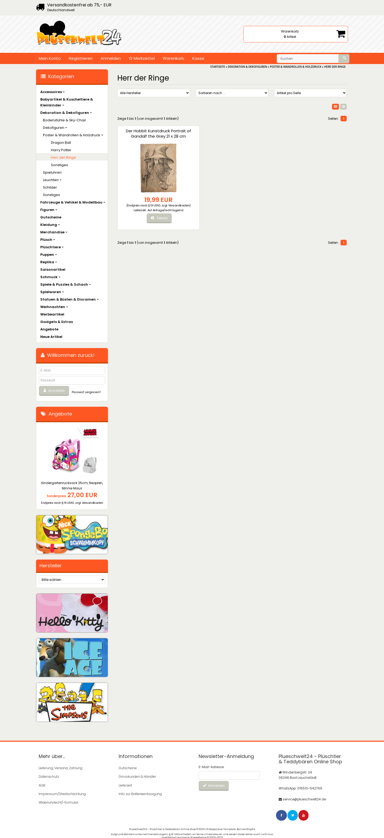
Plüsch (47, 239)
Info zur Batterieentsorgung (140, 793)
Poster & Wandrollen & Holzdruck (73, 135)
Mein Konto (50, 58)
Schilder (50, 187)
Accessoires (52, 91)
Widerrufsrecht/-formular (58, 802)
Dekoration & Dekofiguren (66, 112)
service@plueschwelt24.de (304, 799)
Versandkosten (143, 206)
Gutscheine (50, 217)
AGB (42, 785)
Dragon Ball (61, 142)
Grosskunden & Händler (137, 776)
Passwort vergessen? (86, 392)
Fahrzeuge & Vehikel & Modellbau (72, 202)
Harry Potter (61, 150)
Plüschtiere (52, 247)
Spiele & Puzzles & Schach (65, 284)
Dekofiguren (55, 127)
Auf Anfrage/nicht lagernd (150, 213)
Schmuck (50, 277)
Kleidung (50, 224)
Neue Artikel (51, 336)
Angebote (49, 329)
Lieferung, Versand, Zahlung (60, 768)
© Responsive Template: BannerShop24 (230, 828)
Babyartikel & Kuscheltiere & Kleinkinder (66, 102)
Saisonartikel (52, 269)
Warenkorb (173, 58)
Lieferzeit (125, 785)
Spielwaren (52, 291)
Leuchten (52, 179)
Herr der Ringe (63, 157)
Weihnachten (54, 306)
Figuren (48, 209)
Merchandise (53, 232)
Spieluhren (52, 172)
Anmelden (111, 58)
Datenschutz (49, 776)
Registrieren (81, 58)
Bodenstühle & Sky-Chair (64, 120)
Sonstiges (59, 164)
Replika (48, 262)
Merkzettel (142, 58)
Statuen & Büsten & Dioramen (69, 299)
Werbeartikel (52, 314)
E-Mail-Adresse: (212, 767)
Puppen (48, 254)
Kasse (198, 58)
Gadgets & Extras (56, 321)
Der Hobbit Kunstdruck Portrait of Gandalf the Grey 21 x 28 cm (143, 136)
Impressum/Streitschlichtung (62, 793)
